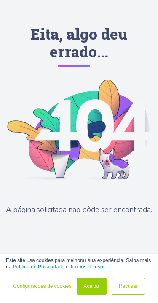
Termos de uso (86, 267)
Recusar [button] (128, 286)
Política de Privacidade (38, 267)
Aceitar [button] (91, 286)
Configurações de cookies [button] (42, 286)
